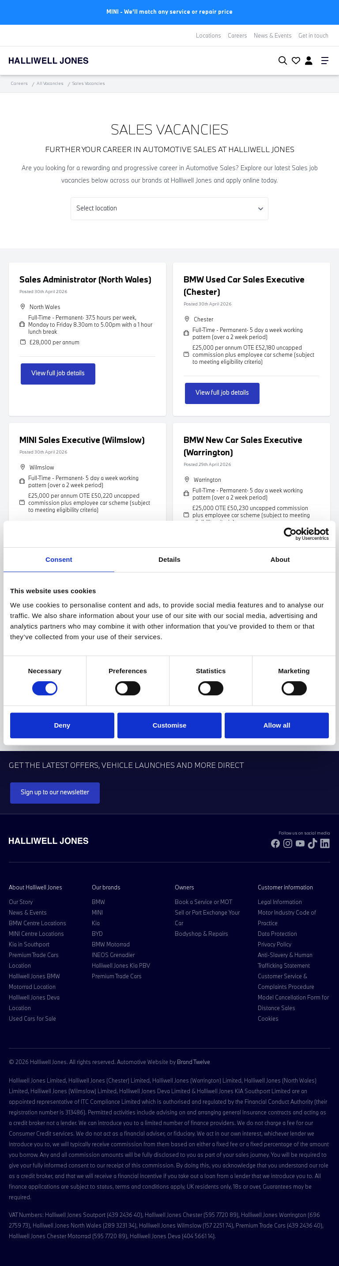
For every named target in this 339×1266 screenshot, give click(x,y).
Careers (237, 35)
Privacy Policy (274, 944)
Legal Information (280, 901)
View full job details (58, 373)
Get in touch (313, 35)
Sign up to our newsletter (55, 792)
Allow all (277, 725)
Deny (62, 725)
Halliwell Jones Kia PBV (121, 965)
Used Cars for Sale (32, 1018)
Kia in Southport (29, 944)
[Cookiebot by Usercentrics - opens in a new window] (290, 534)
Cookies (268, 1018)
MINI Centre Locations (36, 933)
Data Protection (277, 933)
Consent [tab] (58, 559)
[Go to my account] (294, 61)
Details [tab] (169, 559)
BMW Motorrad (111, 944)
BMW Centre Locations (37, 923)
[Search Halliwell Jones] (281, 61)
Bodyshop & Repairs (201, 933)
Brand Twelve (193, 1061)
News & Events (273, 35)
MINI (97, 912)
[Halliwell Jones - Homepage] (59, 60)
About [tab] (280, 559)
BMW (98, 901)
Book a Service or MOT (203, 901)
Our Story (21, 901)
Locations (208, 35)
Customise (170, 725)
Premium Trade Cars (117, 976)
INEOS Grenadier (113, 954)
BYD (97, 933)
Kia (96, 923)
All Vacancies (50, 83)
